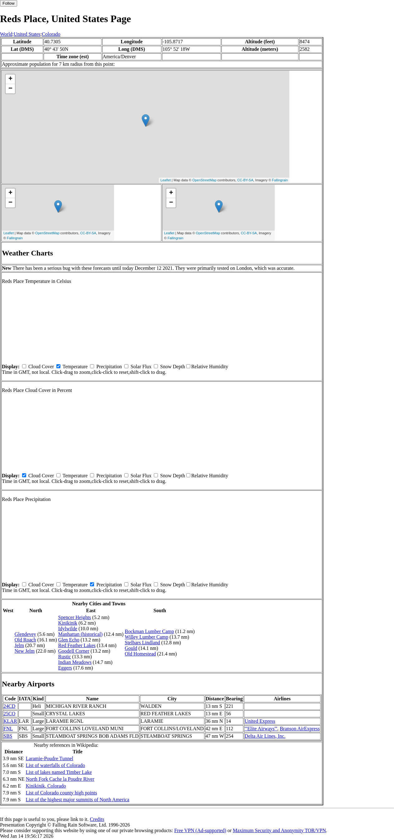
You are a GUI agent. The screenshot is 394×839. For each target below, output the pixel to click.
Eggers (65, 667)
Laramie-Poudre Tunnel (49, 758)
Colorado (51, 34)
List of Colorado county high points (61, 792)
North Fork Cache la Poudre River (60, 779)
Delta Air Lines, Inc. (264, 736)
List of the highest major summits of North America (77, 799)
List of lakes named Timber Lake (59, 772)
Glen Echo (68, 639)
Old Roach (25, 639)
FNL (8, 728)
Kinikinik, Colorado (46, 786)
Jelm (19, 645)
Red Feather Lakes (77, 645)
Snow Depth (172, 366)
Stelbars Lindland (142, 642)
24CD (9, 706)
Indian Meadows (75, 662)
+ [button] (10, 79)
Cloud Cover (41, 366)
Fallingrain (280, 180)
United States (27, 34)
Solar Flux (141, 366)
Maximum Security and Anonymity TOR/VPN (279, 830)
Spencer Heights (74, 617)
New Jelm (25, 651)
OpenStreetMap (204, 180)
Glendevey (25, 634)
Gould (131, 648)
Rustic (64, 656)
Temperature (75, 366)
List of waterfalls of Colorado (55, 765)
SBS (7, 736)
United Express (259, 721)
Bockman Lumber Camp (149, 631)
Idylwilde (67, 628)
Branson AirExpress (300, 728)
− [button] (10, 88)
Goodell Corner (73, 651)
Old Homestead (140, 653)
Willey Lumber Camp (147, 637)
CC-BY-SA (245, 180)
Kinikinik (67, 623)
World (6, 34)
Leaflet (165, 180)
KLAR (10, 721)
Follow (8, 3)
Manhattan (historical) (80, 634)
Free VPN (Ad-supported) (200, 830)
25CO (9, 713)
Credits (97, 819)
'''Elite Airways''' (260, 728)
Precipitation (109, 366)
